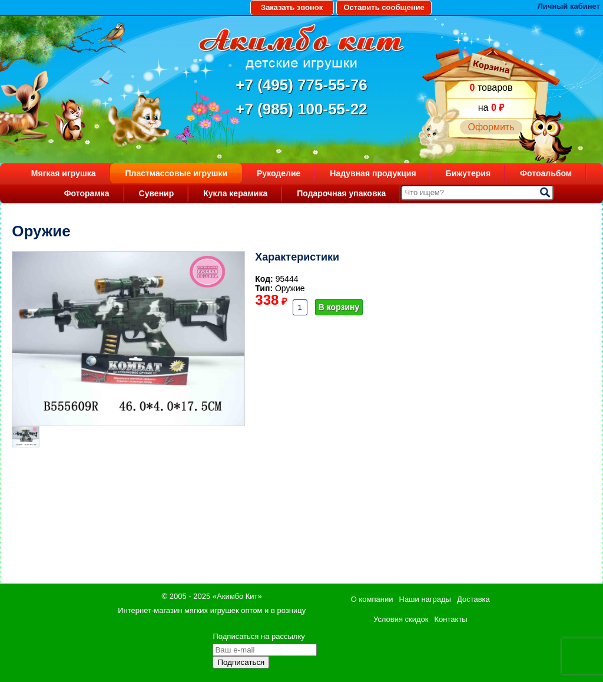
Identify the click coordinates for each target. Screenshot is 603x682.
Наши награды (425, 599)
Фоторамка (87, 193)
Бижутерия (468, 173)
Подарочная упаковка (341, 193)
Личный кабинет (569, 6)
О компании (372, 599)
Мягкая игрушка (63, 173)
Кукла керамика (235, 193)
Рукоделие (278, 173)
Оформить (491, 127)
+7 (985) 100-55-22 (301, 109)
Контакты (451, 619)
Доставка (473, 599)
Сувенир (156, 193)
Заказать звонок (292, 7)
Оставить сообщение (383, 7)
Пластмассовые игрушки (176, 173)
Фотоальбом (546, 173)
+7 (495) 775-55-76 (301, 85)
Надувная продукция (373, 173)
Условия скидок (401, 619)
